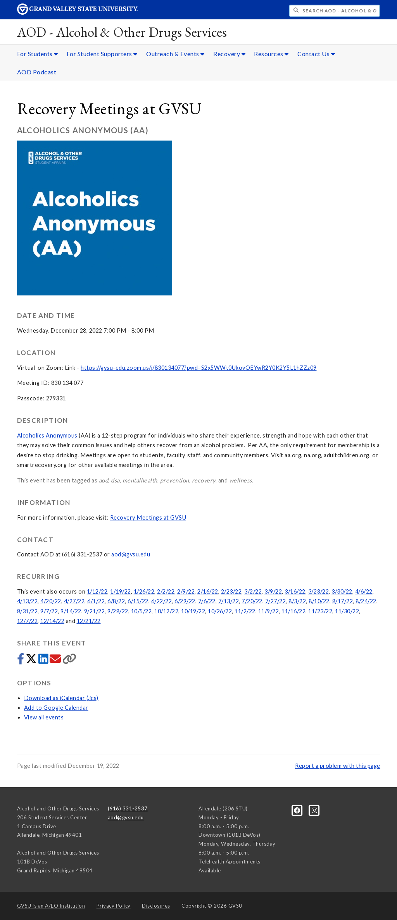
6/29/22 (184, 601)
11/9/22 (268, 611)
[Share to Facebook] (21, 660)
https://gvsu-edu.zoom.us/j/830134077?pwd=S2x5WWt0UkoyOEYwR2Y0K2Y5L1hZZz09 (199, 367)
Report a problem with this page (337, 765)
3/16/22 (295, 591)
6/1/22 (96, 601)
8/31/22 (27, 611)
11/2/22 (245, 611)
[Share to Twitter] (32, 660)
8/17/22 (342, 601)
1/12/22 (97, 591)
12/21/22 (89, 621)
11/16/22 (293, 611)
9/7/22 (49, 611)
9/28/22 (117, 611)
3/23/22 (318, 591)
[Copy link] (69, 660)
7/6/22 (207, 601)
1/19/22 (120, 591)
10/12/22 (166, 611)
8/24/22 (366, 601)
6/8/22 (116, 601)
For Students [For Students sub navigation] (37, 53)
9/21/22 (94, 611)
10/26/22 (220, 611)
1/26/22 (144, 591)
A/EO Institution (51, 906)
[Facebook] (297, 810)
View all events (44, 717)
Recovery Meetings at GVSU (148, 517)
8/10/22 (319, 601)
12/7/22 (27, 621)
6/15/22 (138, 601)
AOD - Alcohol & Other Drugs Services (122, 32)
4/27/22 (74, 601)
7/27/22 (275, 601)
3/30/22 (341, 591)
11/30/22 (347, 611)
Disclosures (156, 906)
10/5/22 (141, 611)
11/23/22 (320, 611)
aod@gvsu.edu (130, 554)
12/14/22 (52, 621)
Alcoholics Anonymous (47, 435)
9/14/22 (70, 611)
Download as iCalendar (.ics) (61, 698)
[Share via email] (56, 660)
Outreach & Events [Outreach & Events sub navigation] (175, 53)
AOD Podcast (37, 72)
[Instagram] (315, 810)
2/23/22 (231, 591)
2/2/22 (165, 591)
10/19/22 (193, 611)
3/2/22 (253, 591)
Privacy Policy (114, 906)
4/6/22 (364, 591)
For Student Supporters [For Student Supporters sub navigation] (102, 53)
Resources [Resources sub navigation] (271, 53)
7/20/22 (252, 601)
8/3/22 (297, 601)
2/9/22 (186, 591)
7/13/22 (228, 601)
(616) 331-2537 (128, 808)
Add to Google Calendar (56, 707)
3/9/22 (273, 591)
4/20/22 (50, 601)
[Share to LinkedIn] (44, 660)
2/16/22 (207, 591)
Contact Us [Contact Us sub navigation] (316, 53)
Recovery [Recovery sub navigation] (229, 53)
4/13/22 (27, 601)
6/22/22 (161, 601)
